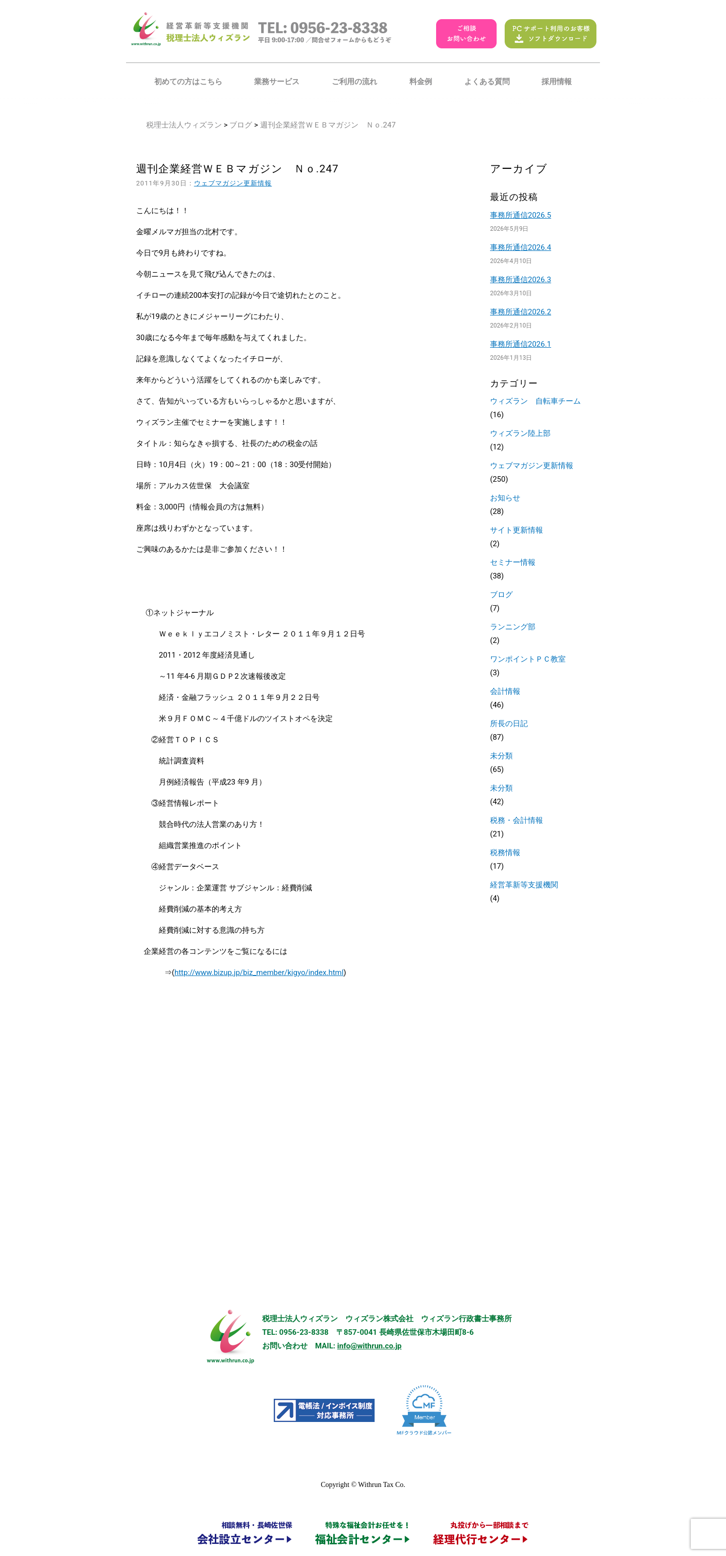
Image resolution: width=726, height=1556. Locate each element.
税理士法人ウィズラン (184, 124)
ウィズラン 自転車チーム (535, 401)
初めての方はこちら (188, 81)
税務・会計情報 (516, 820)
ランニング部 (512, 626)
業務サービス (276, 81)
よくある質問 (487, 81)
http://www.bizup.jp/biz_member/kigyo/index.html (258, 972)
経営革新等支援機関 (524, 884)
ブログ (240, 124)
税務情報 (505, 852)
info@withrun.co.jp (369, 1345)
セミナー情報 (512, 562)
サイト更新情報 (516, 530)
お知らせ (505, 497)
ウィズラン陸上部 (520, 433)
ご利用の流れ (354, 81)
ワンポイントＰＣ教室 (528, 659)
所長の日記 (509, 723)
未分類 (501, 755)
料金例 (420, 81)
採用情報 (556, 81)
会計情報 (505, 691)
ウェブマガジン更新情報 (233, 183)
